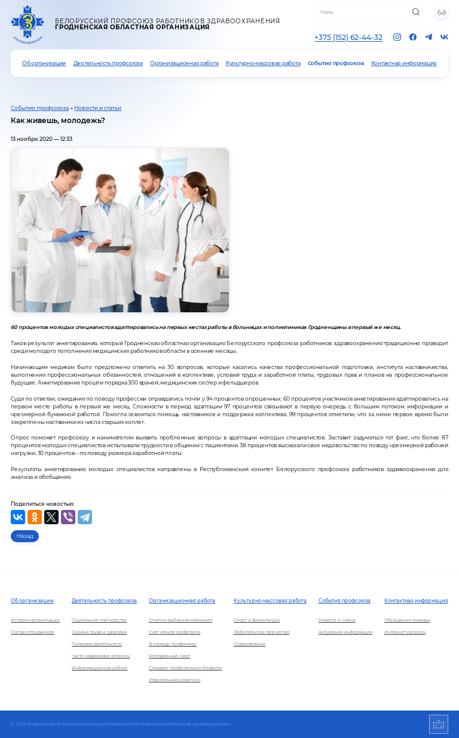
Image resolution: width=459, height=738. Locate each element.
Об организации (44, 63)
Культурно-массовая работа (263, 63)
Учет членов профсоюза (174, 632)
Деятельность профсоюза (108, 63)
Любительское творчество (261, 632)
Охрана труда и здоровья (99, 632)
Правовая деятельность (97, 644)
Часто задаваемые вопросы (101, 656)
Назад (25, 536)
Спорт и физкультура (257, 620)
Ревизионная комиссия (174, 679)
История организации (35, 620)
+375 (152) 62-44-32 (348, 37)
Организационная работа (184, 63)
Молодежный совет (169, 656)
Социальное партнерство (99, 620)
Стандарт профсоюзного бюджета (185, 668)
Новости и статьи (97, 107)
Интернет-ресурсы (405, 632)
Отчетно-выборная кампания (180, 620)
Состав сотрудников (32, 632)
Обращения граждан (407, 620)
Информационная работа (99, 668)
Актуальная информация (345, 632)
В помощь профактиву (173, 644)
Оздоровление (249, 644)
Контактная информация (404, 63)
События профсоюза (336, 63)
